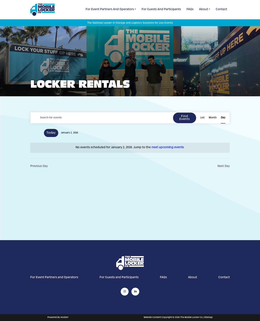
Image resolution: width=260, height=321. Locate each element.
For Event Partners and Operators (110, 9)
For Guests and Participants (161, 9)
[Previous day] (32, 133)
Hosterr (64, 317)
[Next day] (39, 133)
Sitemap (208, 317)
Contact (221, 9)
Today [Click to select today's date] (51, 133)
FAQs (190, 9)
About (203, 9)
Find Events (184, 117)
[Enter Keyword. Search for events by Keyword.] (101, 117)
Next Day (223, 166)
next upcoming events (168, 147)
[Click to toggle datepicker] (69, 133)
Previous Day (39, 166)
